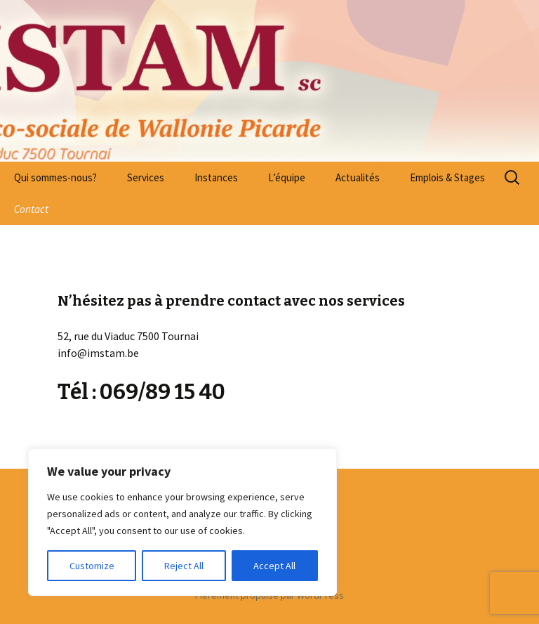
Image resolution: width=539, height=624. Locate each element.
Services (145, 177)
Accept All (274, 565)
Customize (91, 565)
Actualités (357, 177)
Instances (216, 177)
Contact (31, 209)
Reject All (184, 565)
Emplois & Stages (447, 177)
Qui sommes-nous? (55, 177)
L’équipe (286, 177)
